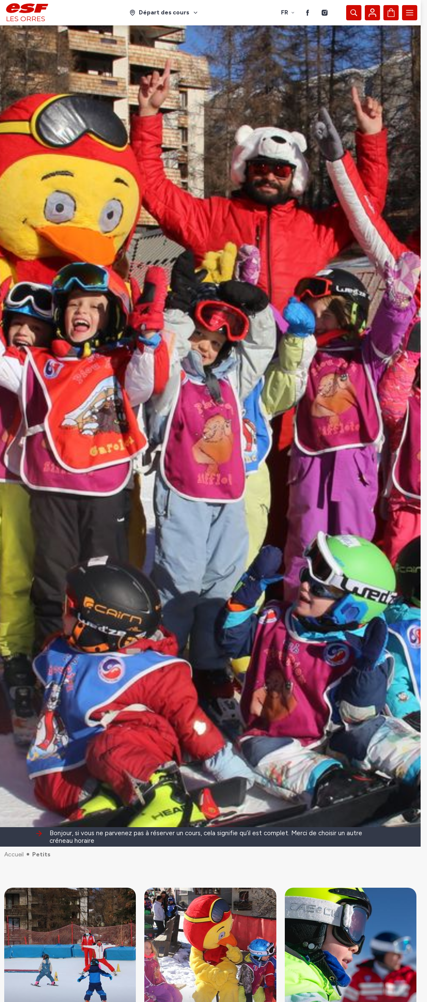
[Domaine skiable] (164, 13)
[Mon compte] (372, 12)
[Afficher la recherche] (353, 12)
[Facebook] (307, 12)
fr (288, 12)
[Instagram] (324, 12)
